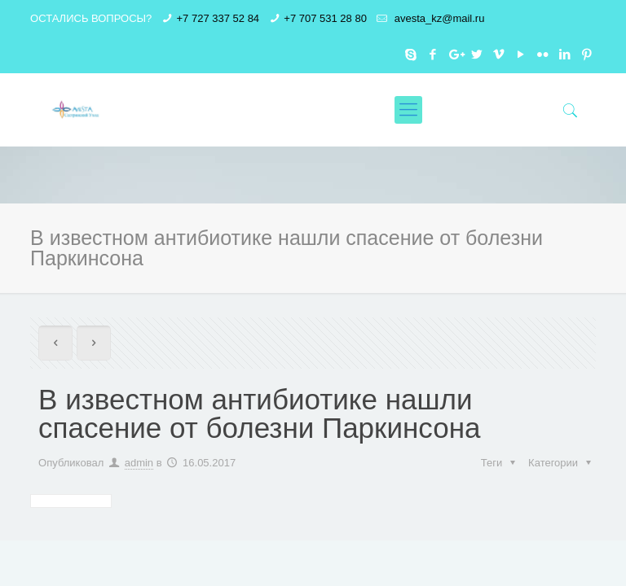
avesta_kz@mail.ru (437, 18)
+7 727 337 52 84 (218, 18)
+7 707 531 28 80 (325, 18)
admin (139, 463)
